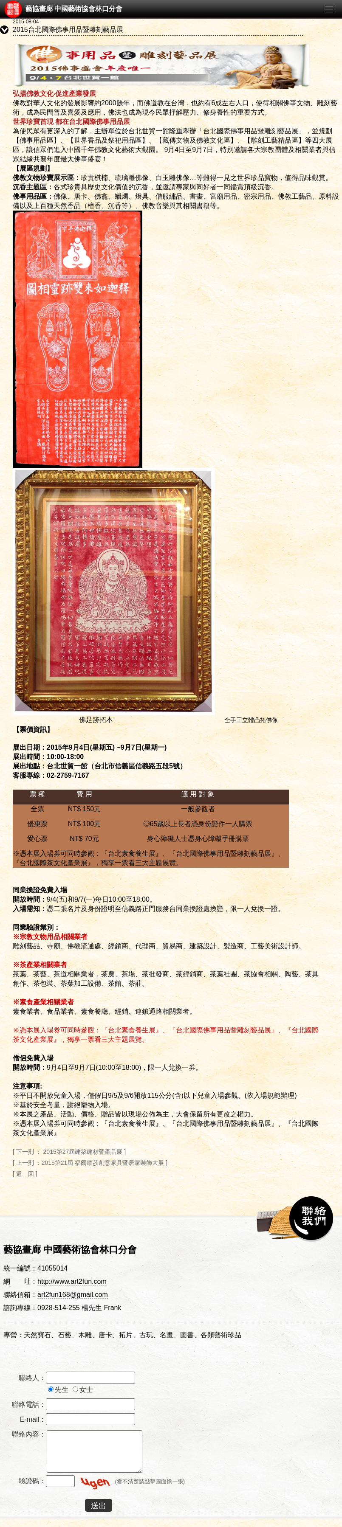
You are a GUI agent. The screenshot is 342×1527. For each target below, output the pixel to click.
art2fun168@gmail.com (72, 1294)
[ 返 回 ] (25, 1173)
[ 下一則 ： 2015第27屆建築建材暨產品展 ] (69, 1151)
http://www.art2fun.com (72, 1281)
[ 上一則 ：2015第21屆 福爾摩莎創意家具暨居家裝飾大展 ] (90, 1162)
